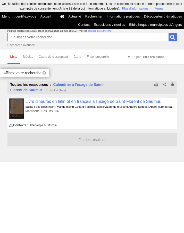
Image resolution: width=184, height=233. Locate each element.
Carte (77, 57)
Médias (28, 57)
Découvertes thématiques (163, 16)
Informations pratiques (123, 16)
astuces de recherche (100, 30)
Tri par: (148, 57)
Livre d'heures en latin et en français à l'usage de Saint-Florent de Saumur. (93, 101)
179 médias (17, 116)
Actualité (74, 16)
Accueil (45, 16)
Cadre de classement (53, 57)
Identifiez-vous (25, 16)
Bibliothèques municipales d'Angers (155, 25)
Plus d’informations (135, 8)
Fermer (159, 8)
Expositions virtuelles (109, 25)
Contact (84, 25)
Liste (14, 57)
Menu (6, 16)
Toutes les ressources (29, 84)
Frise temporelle (98, 57)
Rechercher (94, 16)
